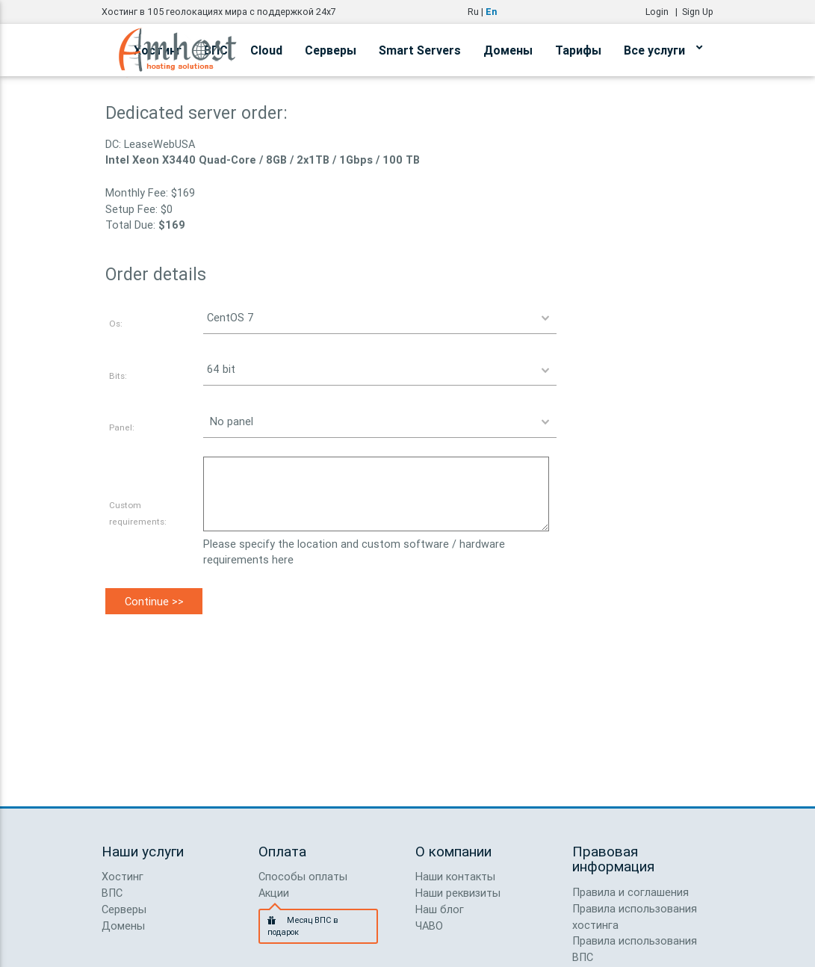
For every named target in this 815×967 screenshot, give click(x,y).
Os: (116, 323)
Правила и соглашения (630, 892)
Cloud (266, 50)
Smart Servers (420, 50)
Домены (508, 50)
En (491, 11)
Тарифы (578, 50)
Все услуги (663, 48)
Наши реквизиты (458, 893)
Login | (663, 11)
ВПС (112, 893)
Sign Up (697, 11)
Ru (473, 11)
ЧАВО (429, 925)
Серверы (330, 50)
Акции (273, 893)
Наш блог (439, 909)
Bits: (118, 375)
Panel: (121, 427)
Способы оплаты (302, 876)
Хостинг (122, 876)
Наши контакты (455, 876)
